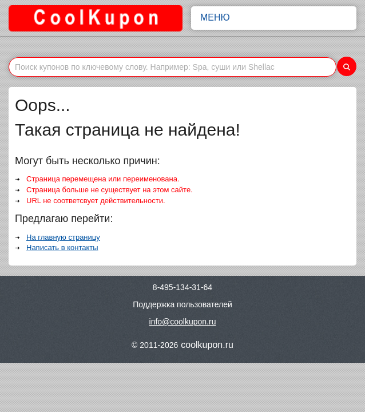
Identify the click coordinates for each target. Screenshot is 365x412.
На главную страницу (63, 237)
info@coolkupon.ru (182, 321)
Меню (273, 18)
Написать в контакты (62, 247)
